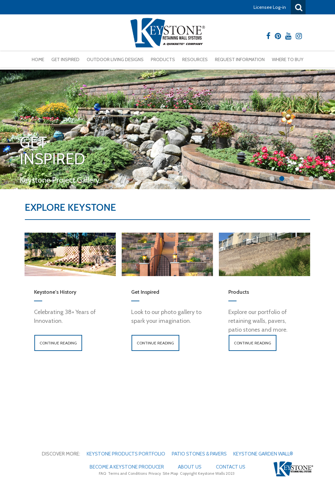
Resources (195, 59)
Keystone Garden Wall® (263, 454)
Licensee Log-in (270, 7)
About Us (190, 467)
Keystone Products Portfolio (126, 454)
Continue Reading (58, 342)
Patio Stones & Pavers (199, 454)
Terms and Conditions (127, 473)
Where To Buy (287, 59)
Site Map (170, 473)
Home (38, 59)
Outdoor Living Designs (115, 59)
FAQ (102, 473)
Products (163, 59)
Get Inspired (65, 59)
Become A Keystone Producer (127, 467)
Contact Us (230, 467)
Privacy (155, 473)
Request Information (240, 59)
